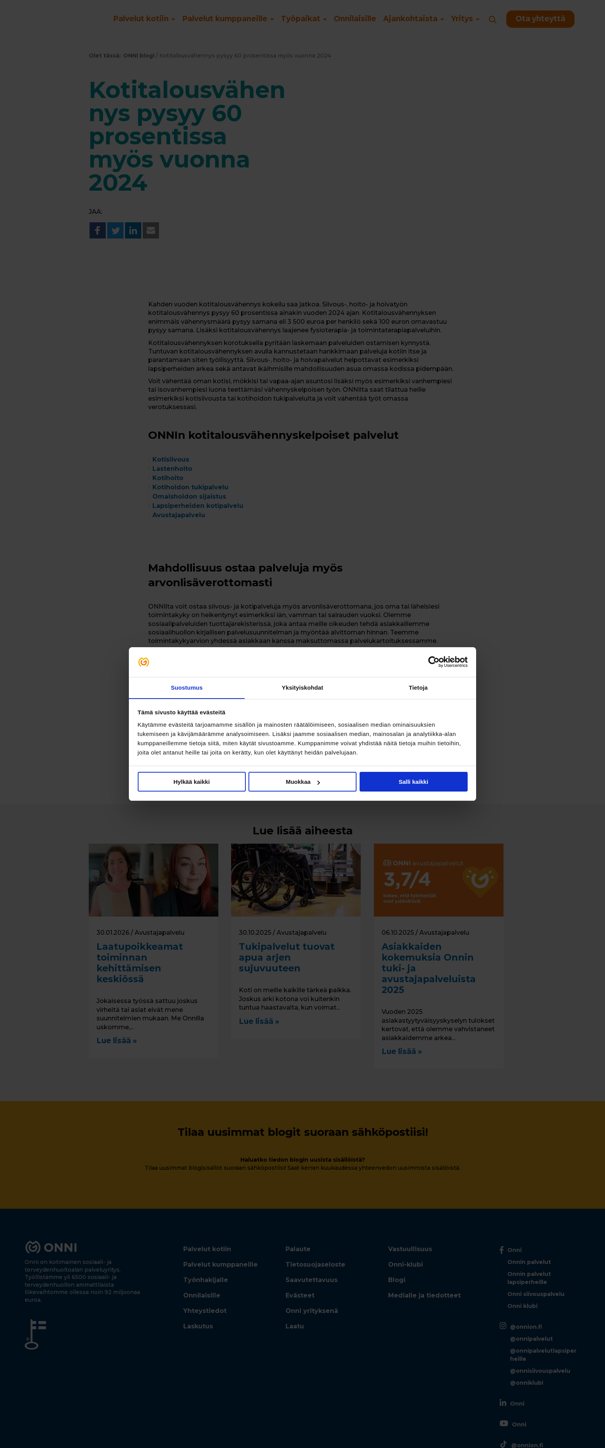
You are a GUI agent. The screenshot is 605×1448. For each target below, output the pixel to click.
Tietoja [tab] (418, 687)
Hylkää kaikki (191, 782)
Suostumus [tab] (187, 687)
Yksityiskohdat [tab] (302, 687)
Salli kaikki (413, 782)
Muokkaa (303, 782)
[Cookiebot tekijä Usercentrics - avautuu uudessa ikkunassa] (434, 662)
